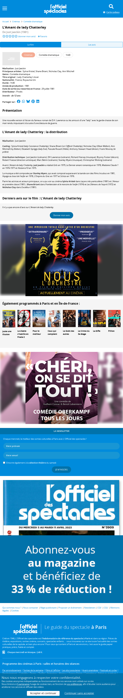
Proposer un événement (70, 607)
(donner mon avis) (27, 36)
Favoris (42, 36)
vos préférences (74, 684)
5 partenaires (23, 684)
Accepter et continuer (43, 693)
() (30, 146)
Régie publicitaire (48, 607)
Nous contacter (30, 607)
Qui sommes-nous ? (11, 607)
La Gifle (96, 331)
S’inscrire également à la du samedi (31, 462)
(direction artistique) (19, 160)
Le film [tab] (30, 44)
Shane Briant (42, 71)
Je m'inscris (61, 469)
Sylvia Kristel (29, 71)
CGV (99, 607)
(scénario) (36, 157)
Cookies (15, 610)
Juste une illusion (6, 333)
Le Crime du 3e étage (84, 332)
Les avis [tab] (92, 44)
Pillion (111, 331)
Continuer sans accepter (79, 693)
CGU (106, 607)
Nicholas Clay (55, 71)
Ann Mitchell (68, 71)
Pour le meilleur (37, 332)
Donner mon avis (61, 215)
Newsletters (89, 607)
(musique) (83, 157)
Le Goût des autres (68, 332)
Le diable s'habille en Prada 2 (23, 334)
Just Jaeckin (20, 68)
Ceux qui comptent (52, 332)
